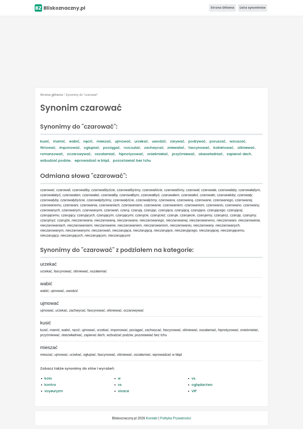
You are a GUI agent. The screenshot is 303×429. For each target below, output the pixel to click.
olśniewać (246, 147)
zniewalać (175, 147)
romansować (51, 154)
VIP (194, 391)
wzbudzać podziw (55, 160)
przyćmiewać (183, 154)
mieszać (104, 141)
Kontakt (151, 418)
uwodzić (159, 141)
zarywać (177, 141)
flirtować (47, 147)
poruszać (218, 141)
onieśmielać (157, 154)
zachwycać (153, 147)
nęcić (88, 141)
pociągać (111, 147)
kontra (50, 384)
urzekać (141, 141)
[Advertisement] (151, 51)
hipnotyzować (131, 154)
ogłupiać (91, 147)
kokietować (223, 147)
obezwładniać (210, 154)
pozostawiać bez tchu (132, 160)
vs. (193, 378)
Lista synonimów (253, 7)
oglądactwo (202, 384)
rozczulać (132, 147)
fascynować (198, 147)
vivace (123, 391)
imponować (69, 147)
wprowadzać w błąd (91, 160)
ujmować (123, 141)
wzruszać (237, 141)
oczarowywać (79, 154)
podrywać (197, 141)
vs (120, 384)
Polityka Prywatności (175, 418)
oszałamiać (105, 154)
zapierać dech (239, 154)
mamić (59, 141)
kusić (44, 141)
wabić (74, 141)
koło (48, 378)
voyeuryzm (53, 391)
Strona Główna (222, 7)
